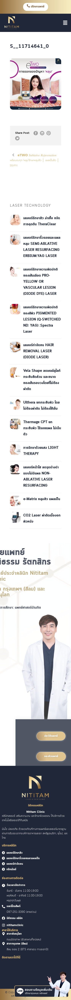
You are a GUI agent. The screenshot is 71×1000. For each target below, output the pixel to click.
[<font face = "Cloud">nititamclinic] (3, 925)
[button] (65, 23)
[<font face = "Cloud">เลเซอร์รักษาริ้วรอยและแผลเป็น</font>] (3, 858)
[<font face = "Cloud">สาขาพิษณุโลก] (3, 933)
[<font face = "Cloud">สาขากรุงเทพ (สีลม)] (3, 943)
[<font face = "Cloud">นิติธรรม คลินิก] (3, 918)
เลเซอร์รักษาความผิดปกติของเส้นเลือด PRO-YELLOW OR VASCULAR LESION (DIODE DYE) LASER (40, 282)
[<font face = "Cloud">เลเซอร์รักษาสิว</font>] (3, 852)
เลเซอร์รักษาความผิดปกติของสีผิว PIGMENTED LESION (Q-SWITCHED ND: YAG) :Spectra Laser (42, 319)
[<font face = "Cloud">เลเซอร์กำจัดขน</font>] (3, 863)
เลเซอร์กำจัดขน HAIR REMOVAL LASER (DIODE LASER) (38, 351)
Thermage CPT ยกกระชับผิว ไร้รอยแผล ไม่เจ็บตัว (42, 428)
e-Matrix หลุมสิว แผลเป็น (41, 499)
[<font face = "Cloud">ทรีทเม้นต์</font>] (3, 869)
